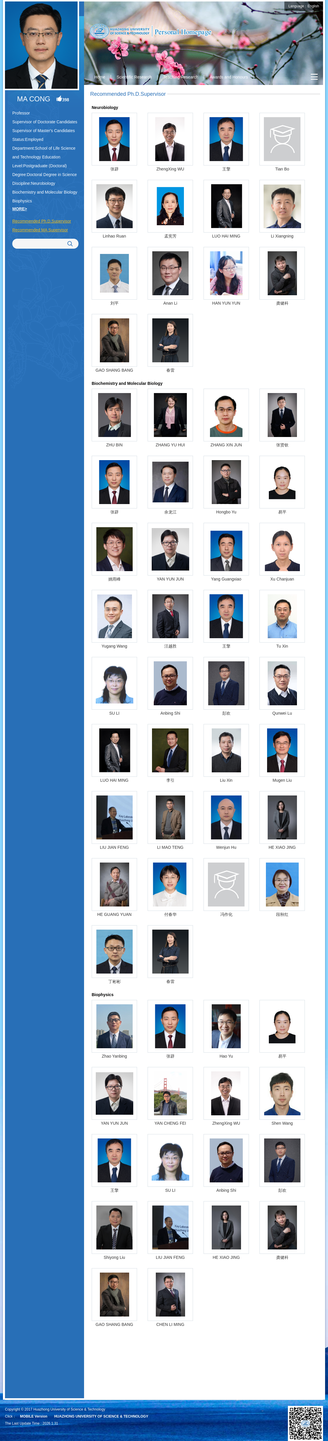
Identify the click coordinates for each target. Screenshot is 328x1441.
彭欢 (226, 713)
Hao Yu (226, 1056)
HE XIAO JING (282, 847)
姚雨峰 (114, 579)
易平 (282, 512)
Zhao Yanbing (114, 1056)
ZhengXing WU (170, 169)
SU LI (114, 713)
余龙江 (170, 512)
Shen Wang (282, 1123)
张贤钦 (282, 445)
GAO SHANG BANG (114, 370)
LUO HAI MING (226, 236)
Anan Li (170, 303)
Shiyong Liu (114, 1257)
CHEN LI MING (170, 1324)
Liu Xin (226, 780)
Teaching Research (180, 77)
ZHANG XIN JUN (226, 445)
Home (99, 77)
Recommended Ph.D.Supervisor (41, 221)
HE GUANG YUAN (114, 914)
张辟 (114, 169)
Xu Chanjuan (282, 579)
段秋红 (282, 914)
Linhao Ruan (114, 236)
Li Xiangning (282, 236)
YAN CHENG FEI (170, 1123)
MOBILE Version (33, 1416)
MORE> (19, 208)
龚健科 (282, 303)
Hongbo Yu (226, 512)
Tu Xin (282, 646)
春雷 (170, 370)
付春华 (170, 914)
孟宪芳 (170, 236)
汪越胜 (170, 646)
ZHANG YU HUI (170, 445)
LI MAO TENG (170, 847)
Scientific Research (134, 77)
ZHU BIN (114, 445)
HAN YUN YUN (226, 303)
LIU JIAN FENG (114, 847)
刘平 (114, 303)
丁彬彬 (114, 981)
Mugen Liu (282, 780)
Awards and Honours (229, 77)
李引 (170, 780)
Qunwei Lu (282, 713)
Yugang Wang (114, 646)
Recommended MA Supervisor (40, 230)
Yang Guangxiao (226, 579)
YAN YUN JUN (170, 579)
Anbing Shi (170, 713)
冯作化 (226, 914)
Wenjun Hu (226, 847)
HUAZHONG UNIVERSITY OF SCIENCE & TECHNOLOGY (101, 1416)
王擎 (226, 169)
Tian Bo (282, 169)
